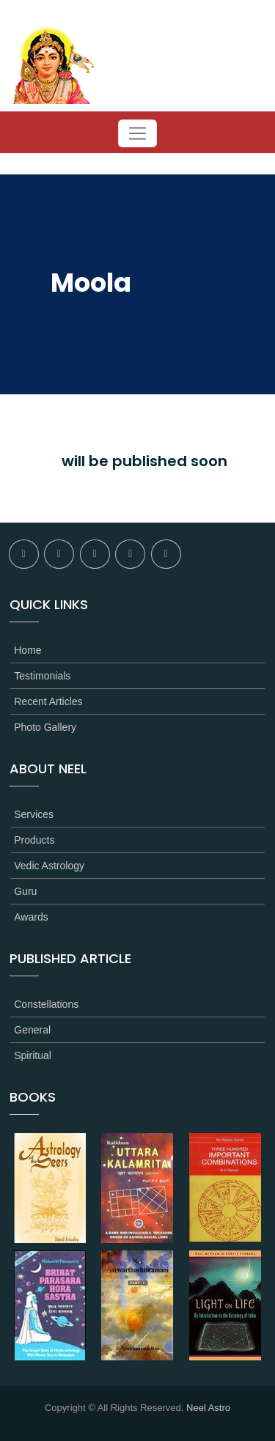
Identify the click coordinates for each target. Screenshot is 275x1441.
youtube (166, 554)
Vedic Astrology (49, 865)
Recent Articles (48, 701)
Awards (31, 917)
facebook (24, 554)
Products (34, 840)
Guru (25, 891)
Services (34, 814)
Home (27, 650)
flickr (95, 554)
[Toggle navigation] (137, 133)
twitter (59, 554)
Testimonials (42, 676)
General (32, 1030)
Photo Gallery (45, 727)
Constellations (46, 1004)
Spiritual (32, 1055)
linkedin (130, 554)
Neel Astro (208, 1407)
